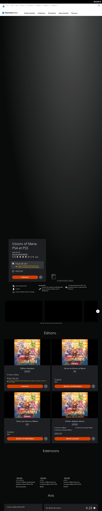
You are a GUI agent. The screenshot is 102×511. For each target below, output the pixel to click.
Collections (41, 11)
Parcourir (74, 11)
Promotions (52, 11)
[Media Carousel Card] (24, 309)
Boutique (46, 5)
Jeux (7, 5)
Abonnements (63, 11)
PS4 (17, 5)
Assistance (54, 5)
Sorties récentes (29, 11)
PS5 (12, 5)
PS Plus (22, 5)
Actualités (38, 5)
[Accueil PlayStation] (3, 6)
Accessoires (30, 5)
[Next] (98, 309)
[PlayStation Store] (10, 10)
